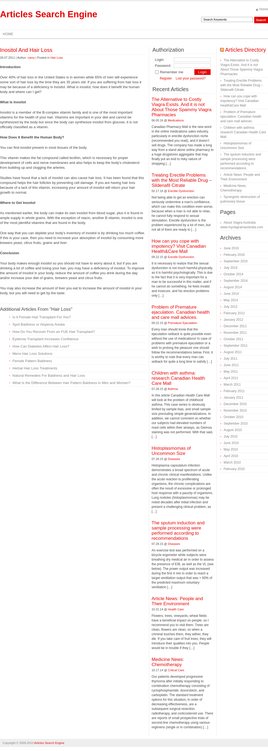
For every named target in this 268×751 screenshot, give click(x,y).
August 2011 (233, 352)
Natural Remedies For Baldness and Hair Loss (48, 375)
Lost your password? (191, 78)
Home (263, 9)
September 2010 (236, 423)
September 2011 (236, 346)
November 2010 (235, 410)
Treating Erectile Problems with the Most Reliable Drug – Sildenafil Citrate (182, 180)
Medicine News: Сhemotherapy (168, 662)
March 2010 (232, 462)
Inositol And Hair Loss (26, 50)
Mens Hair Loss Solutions (32, 354)
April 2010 (231, 456)
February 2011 (234, 391)
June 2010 (231, 443)
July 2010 (230, 436)
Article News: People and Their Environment (177, 601)
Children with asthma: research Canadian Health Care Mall (178, 378)
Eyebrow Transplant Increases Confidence (45, 339)
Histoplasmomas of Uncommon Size (171, 451)
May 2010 (231, 449)
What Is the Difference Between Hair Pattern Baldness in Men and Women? (71, 383)
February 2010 (234, 469)
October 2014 (233, 274)
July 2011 (230, 358)
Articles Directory (245, 50)
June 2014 (231, 294)
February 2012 (234, 313)
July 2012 (230, 307)
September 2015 (236, 261)
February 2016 (234, 255)
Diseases (174, 459)
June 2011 (231, 365)
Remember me (169, 72)
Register (166, 78)
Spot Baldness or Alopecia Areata (38, 324)
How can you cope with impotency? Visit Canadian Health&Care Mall (179, 246)
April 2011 (231, 378)
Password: (163, 66)
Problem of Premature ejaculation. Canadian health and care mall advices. (181, 312)
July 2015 (230, 268)
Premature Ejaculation (182, 323)
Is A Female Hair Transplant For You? (41, 317)
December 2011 (235, 326)
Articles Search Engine (48, 14)
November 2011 (235, 333)
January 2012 (233, 320)
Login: (159, 60)
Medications (176, 120)
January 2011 (233, 397)
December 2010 (235, 404)
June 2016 (231, 248)
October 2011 (233, 339)
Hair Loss (56, 57)
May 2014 (231, 300)
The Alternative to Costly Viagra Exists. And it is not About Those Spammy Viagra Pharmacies (181, 107)
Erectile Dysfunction (181, 191)
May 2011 (231, 371)
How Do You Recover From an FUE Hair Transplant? (53, 332)
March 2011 (232, 384)
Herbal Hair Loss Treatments (34, 368)
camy (31, 57)
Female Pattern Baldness (32, 361)
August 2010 (233, 430)
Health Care (176, 609)
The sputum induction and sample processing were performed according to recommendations (178, 530)
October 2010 (233, 417)
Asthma (173, 389)
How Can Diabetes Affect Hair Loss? (40, 346)
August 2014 (233, 287)
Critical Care (176, 670)
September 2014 (236, 281)
